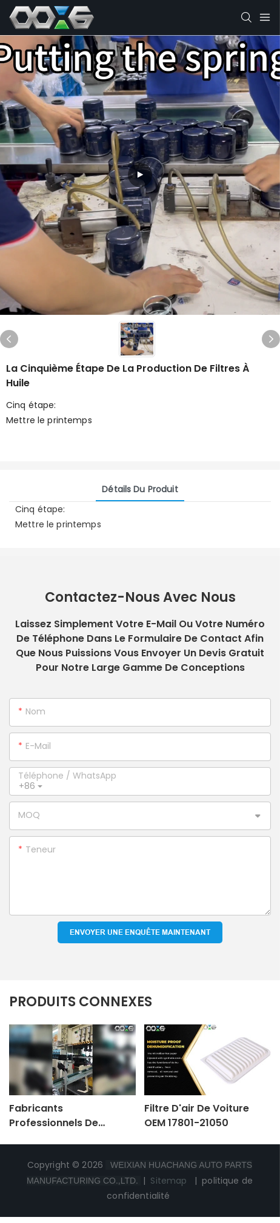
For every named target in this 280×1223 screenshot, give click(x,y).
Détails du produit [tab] (140, 489)
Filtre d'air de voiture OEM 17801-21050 (196, 1115)
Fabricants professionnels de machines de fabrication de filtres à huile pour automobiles (70, 1115)
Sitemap (168, 1181)
